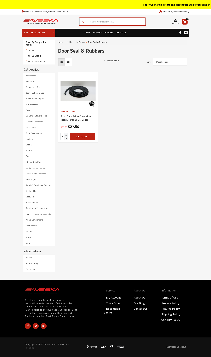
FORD (28, 237)
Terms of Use (169, 297)
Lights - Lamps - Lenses (36, 167)
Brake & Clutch (32, 104)
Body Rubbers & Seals (36, 92)
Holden (31, 50)
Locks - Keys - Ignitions (36, 173)
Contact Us (121, 32)
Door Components (34, 133)
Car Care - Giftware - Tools (37, 115)
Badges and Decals (34, 87)
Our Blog (139, 303)
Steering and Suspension (37, 208)
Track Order (113, 303)
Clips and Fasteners (34, 121)
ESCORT (29, 231)
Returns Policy (32, 263)
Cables (29, 110)
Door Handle (31, 225)
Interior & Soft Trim (34, 162)
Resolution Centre (112, 310)
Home (87, 32)
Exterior (29, 150)
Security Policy (170, 319)
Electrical (29, 138)
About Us (97, 32)
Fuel (27, 156)
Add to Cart (82, 136)
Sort (148, 61)
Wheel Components (34, 219)
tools (28, 243)
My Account (113, 297)
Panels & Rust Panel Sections (38, 185)
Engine (29, 144)
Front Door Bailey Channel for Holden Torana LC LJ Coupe (76, 117)
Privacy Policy (170, 303)
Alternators (30, 81)
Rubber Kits (31, 190)
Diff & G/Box (31, 127)
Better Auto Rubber (36, 61)
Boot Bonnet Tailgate (35, 98)
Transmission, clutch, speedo (38, 213)
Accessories (31, 75)
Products (108, 32)
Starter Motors (32, 202)
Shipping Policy (170, 314)
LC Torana (80, 42)
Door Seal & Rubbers (97, 42)
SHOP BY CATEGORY (39, 32)
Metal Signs (31, 179)
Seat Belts (30, 196)
